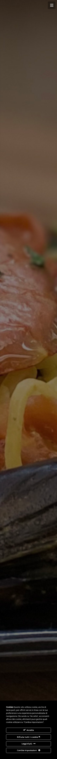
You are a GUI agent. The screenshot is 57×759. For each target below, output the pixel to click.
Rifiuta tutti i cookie (28, 737)
